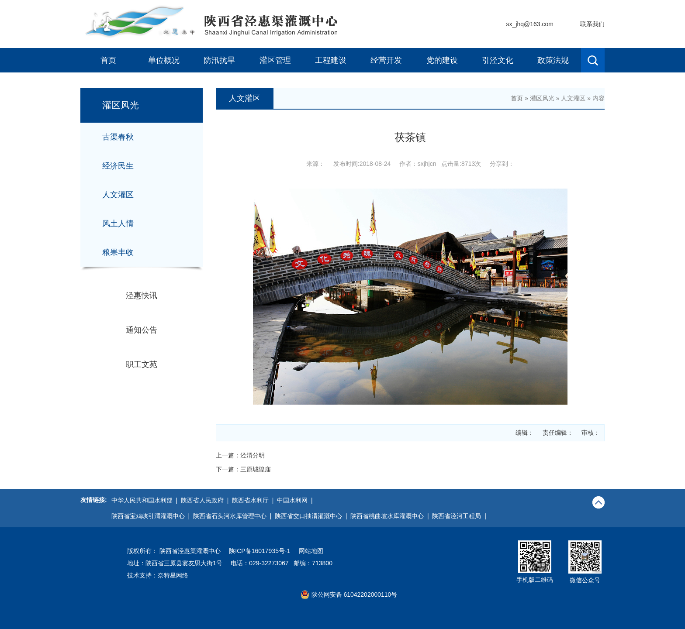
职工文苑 (141, 364)
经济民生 (118, 166)
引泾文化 (497, 60)
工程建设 (330, 60)
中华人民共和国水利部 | (146, 500)
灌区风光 (542, 98)
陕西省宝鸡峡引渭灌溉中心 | (152, 515)
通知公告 (141, 330)
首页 (108, 60)
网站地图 (311, 550)
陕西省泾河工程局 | (460, 515)
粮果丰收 (118, 252)
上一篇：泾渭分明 (240, 455)
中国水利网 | (296, 500)
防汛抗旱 (219, 60)
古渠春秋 (118, 137)
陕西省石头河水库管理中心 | (234, 515)
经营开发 (386, 60)
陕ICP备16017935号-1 (259, 550)
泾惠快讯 (141, 295)
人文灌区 (118, 194)
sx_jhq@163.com (530, 24)
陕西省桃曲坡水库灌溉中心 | (391, 515)
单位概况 (164, 60)
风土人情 (118, 223)
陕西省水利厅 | (254, 500)
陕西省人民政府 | (206, 500)
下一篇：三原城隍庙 (243, 469)
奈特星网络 (173, 575)
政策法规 (553, 60)
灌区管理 (275, 60)
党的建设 (442, 60)
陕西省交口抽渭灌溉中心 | (312, 515)
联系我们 (592, 24)
